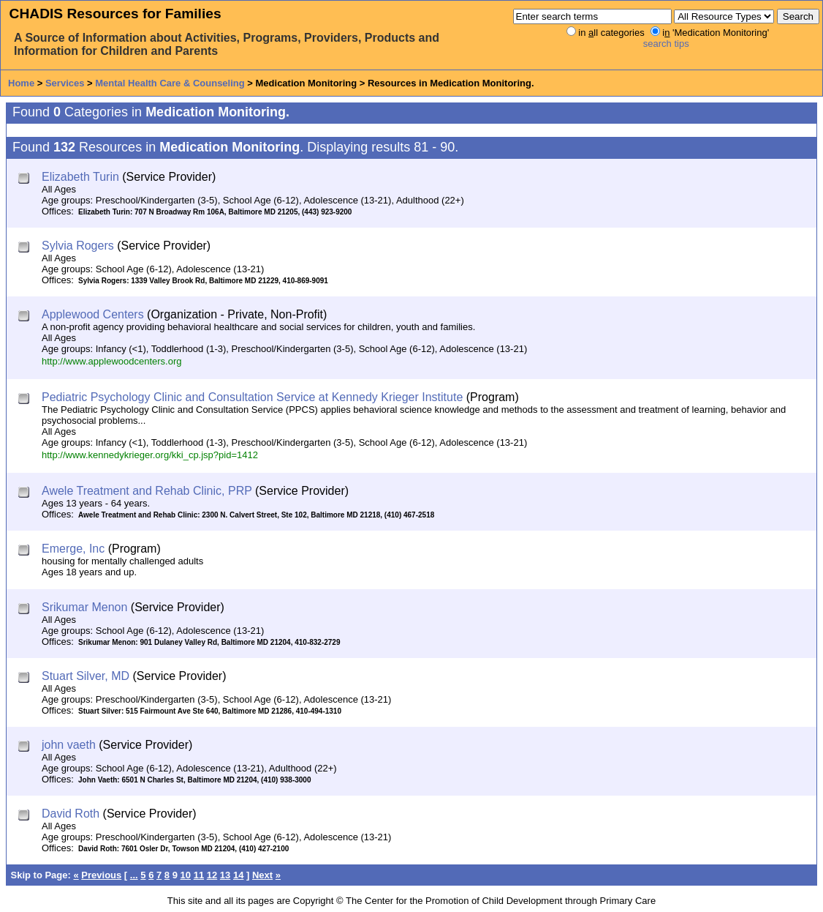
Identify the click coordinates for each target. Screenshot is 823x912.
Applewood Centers (93, 314)
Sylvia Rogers (78, 245)
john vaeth (69, 745)
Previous (101, 875)
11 (199, 875)
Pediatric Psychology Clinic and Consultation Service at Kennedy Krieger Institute (252, 397)
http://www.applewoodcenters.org (112, 361)
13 (225, 875)
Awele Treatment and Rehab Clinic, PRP (147, 491)
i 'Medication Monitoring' (715, 32)
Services (65, 83)
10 (186, 875)
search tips (666, 43)
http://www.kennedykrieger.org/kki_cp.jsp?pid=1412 (150, 454)
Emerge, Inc (73, 548)
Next (262, 875)
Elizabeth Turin (80, 177)
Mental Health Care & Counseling (169, 83)
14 (238, 875)
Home (21, 83)
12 (212, 875)
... (134, 875)
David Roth (70, 813)
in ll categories (611, 32)
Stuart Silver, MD (85, 676)
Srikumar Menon (84, 607)
